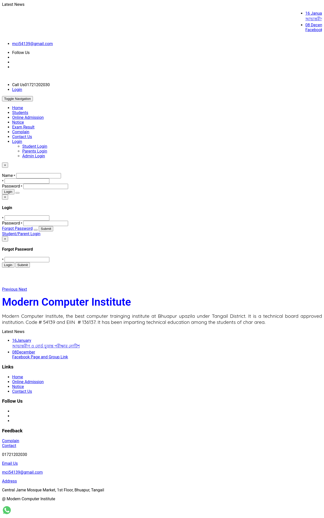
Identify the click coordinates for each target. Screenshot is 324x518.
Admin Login (33, 156)
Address (9, 481)
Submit (46, 229)
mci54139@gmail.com (32, 43)
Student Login (34, 146)
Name (7, 175)
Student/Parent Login (21, 233)
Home (17, 107)
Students (20, 112)
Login (17, 89)
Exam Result (23, 127)
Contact (9, 445)
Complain (20, 132)
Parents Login (34, 151)
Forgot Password (17, 228)
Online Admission (28, 117)
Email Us (10, 463)
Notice (18, 122)
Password (11, 186)
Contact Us (22, 136)
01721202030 (14, 454)
